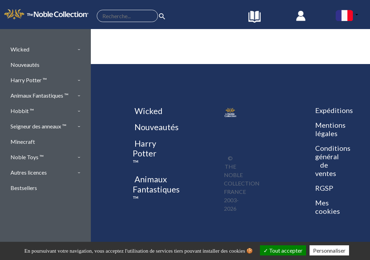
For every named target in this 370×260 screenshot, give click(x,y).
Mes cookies (327, 206)
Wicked (147, 111)
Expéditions (334, 110)
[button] (45, 49)
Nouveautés (156, 127)
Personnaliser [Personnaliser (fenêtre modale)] (329, 250)
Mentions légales (330, 129)
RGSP (324, 188)
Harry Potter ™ (145, 153)
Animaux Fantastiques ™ (156, 189)
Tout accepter (283, 250)
